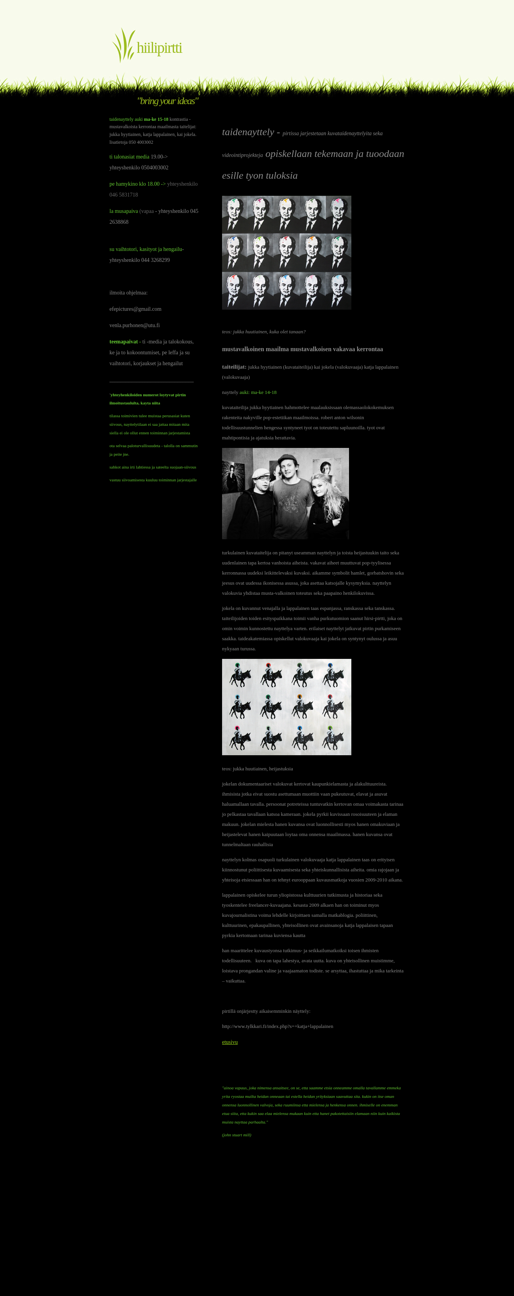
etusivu (230, 1042)
